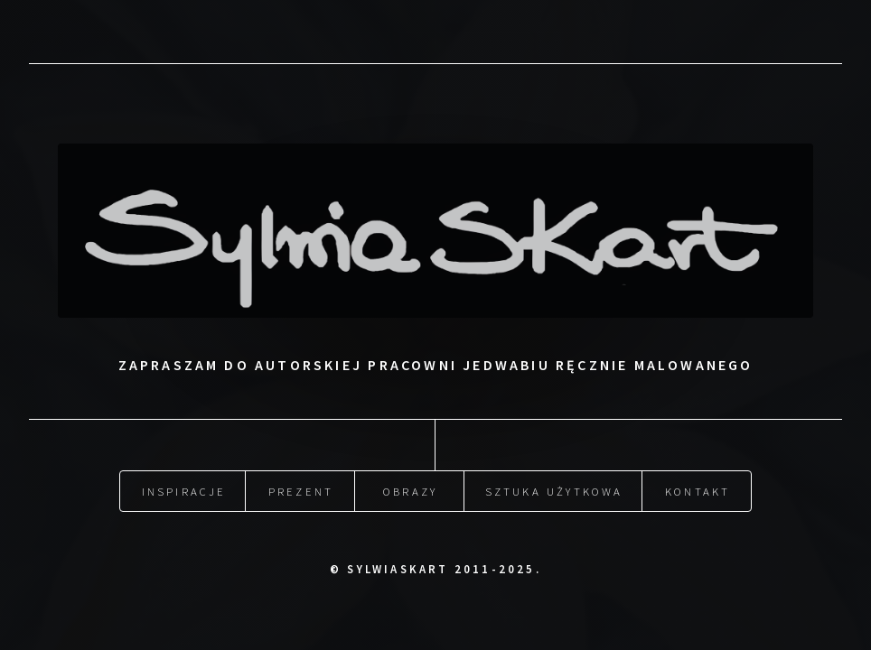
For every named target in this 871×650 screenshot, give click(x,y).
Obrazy (410, 491)
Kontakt (697, 491)
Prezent (300, 491)
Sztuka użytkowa (554, 491)
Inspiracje (184, 491)
